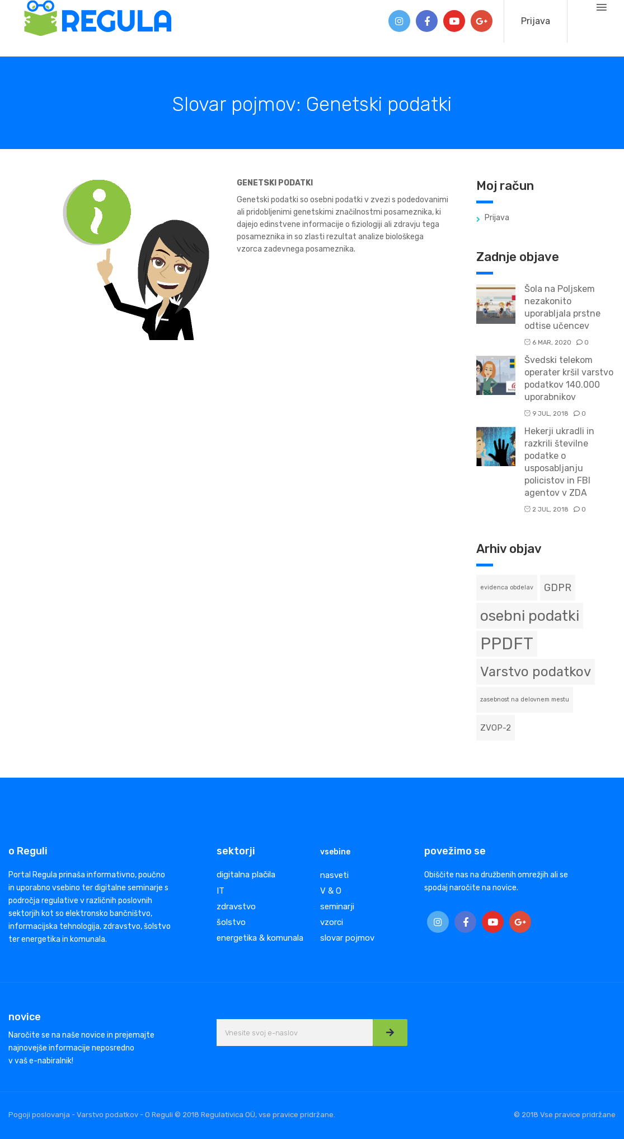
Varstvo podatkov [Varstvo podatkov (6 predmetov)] (535, 672)
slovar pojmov (347, 938)
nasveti (334, 875)
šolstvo (231, 922)
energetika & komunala (260, 938)
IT (220, 891)
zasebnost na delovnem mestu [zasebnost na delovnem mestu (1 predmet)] (524, 699)
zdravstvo (236, 906)
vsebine (335, 852)
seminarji (337, 906)
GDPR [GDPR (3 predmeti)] (557, 587)
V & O (330, 891)
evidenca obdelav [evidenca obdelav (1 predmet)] (506, 587)
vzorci (331, 922)
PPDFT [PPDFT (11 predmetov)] (506, 643)
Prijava (535, 21)
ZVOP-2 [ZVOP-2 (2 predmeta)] (495, 728)
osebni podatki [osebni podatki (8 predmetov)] (529, 616)
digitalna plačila (246, 875)
